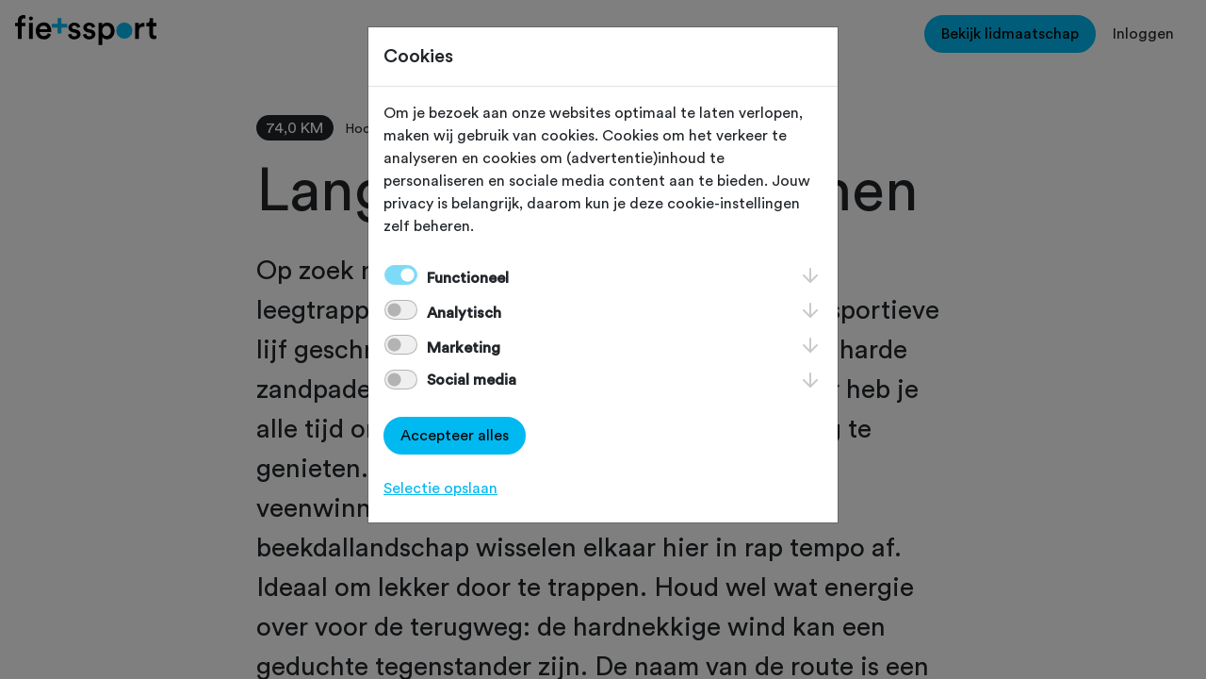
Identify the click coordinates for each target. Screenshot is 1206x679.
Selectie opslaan (440, 488)
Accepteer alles (454, 435)
